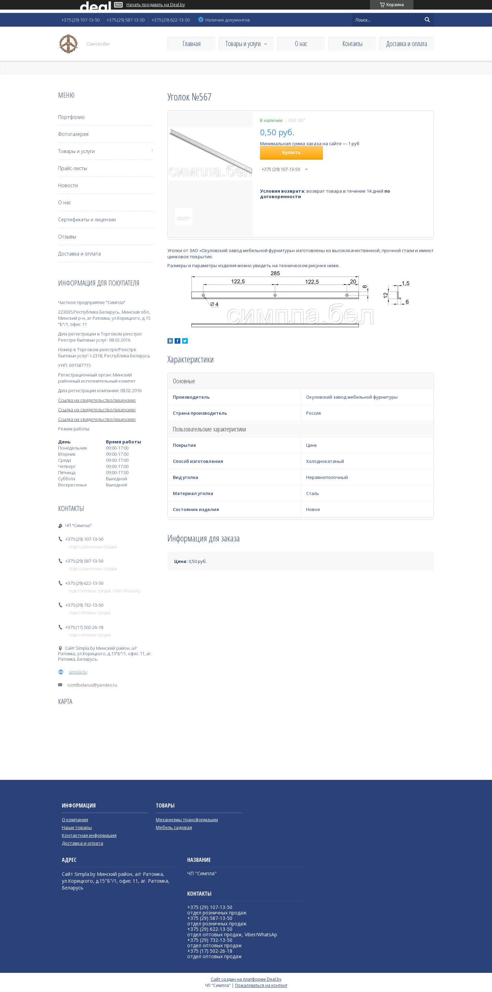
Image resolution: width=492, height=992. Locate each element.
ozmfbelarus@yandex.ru (92, 685)
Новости (68, 185)
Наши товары (77, 827)
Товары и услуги (243, 43)
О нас (301, 43)
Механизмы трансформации (187, 819)
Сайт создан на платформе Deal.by (246, 979)
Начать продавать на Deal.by (155, 4)
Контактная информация (89, 835)
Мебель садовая (174, 827)
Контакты (352, 43)
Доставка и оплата (406, 43)
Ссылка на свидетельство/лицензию (97, 400)
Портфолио (71, 117)
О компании (75, 819)
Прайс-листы (72, 168)
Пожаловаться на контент (261, 985)
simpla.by (78, 672)
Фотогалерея (73, 134)
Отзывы (67, 236)
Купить (291, 152)
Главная (191, 43)
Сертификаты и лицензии (87, 219)
